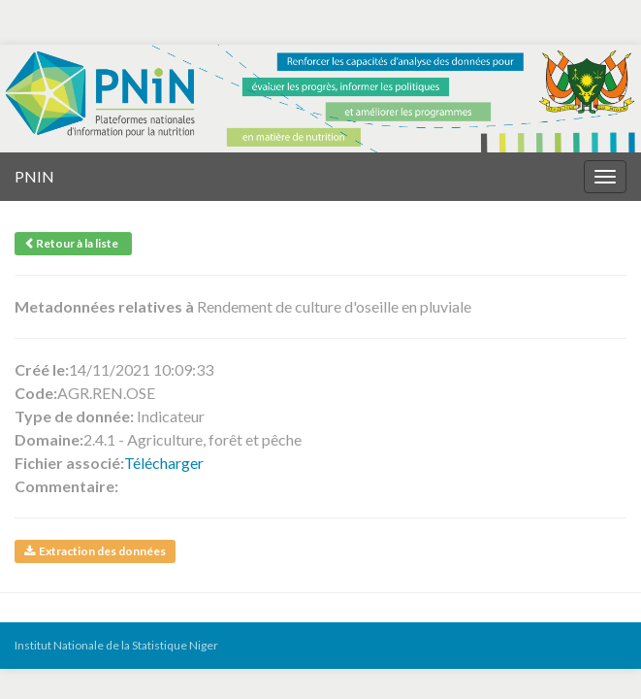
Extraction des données (95, 551)
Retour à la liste (73, 243)
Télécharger (164, 462)
